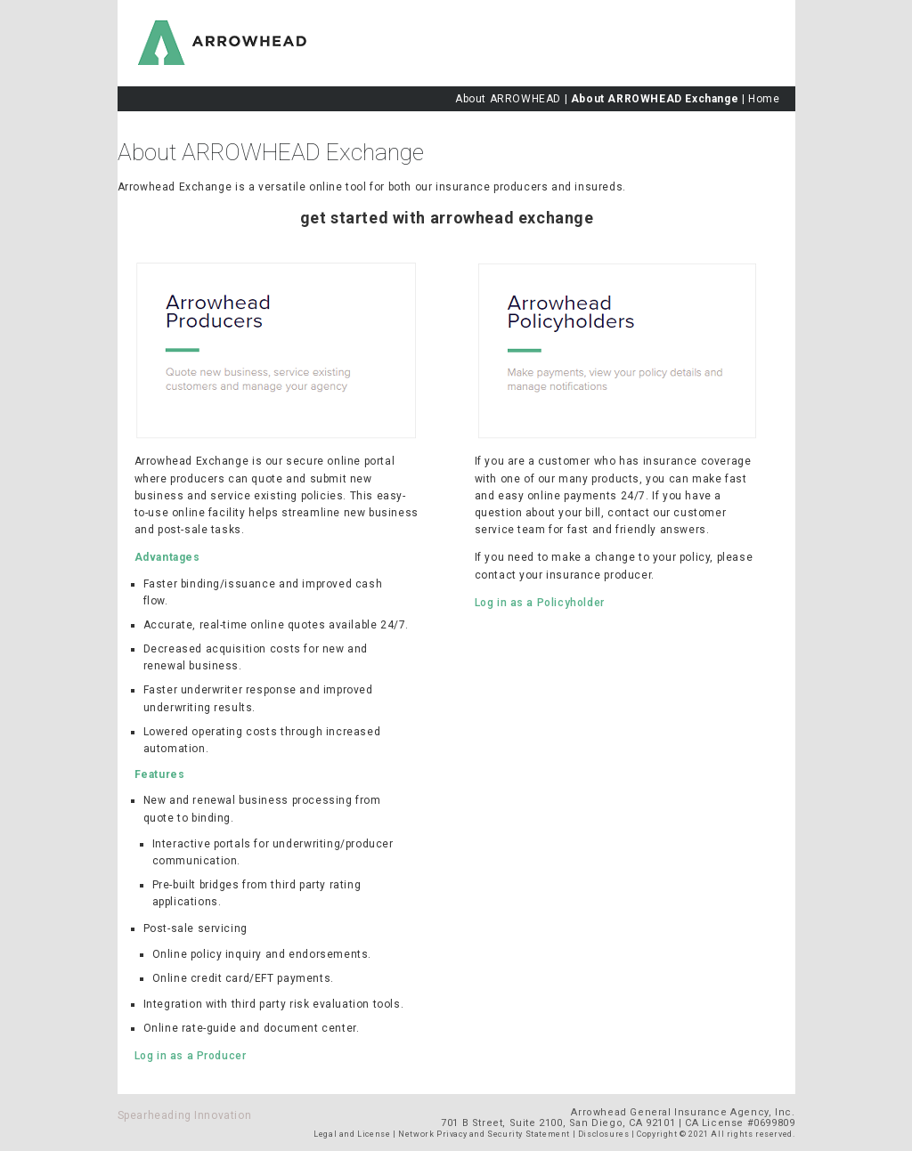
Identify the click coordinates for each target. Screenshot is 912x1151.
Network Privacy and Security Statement (484, 1134)
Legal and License (352, 1134)
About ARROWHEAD (508, 99)
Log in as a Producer (190, 1056)
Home (763, 99)
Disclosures (604, 1134)
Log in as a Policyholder (540, 602)
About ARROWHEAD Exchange (654, 99)
